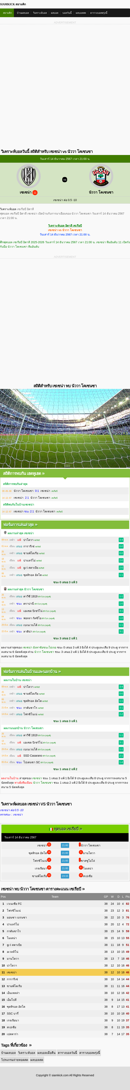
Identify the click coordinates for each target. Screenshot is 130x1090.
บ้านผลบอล (23, 13)
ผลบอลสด (81, 13)
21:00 (65, 845)
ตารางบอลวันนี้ (65, 1052)
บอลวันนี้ (67, 13)
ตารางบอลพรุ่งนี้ (98, 13)
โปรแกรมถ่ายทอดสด (112, 1052)
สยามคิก (7, 13)
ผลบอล (54, 13)
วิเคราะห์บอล (40, 13)
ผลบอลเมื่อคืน (44, 1052)
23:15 (65, 876)
